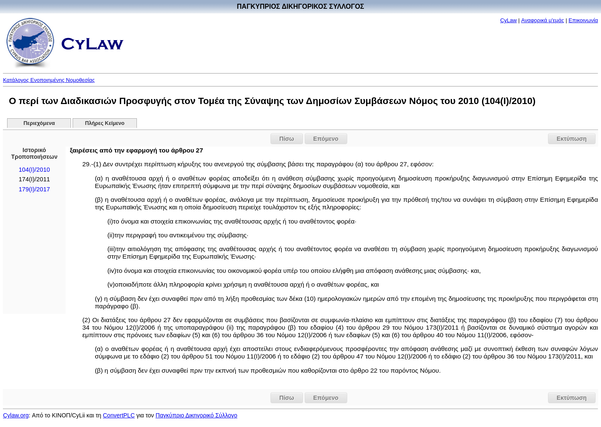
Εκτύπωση (572, 138)
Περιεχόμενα (39, 123)
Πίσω (286, 138)
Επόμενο (325, 138)
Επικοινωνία (583, 20)
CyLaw (508, 20)
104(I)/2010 (34, 169)
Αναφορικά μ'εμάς (542, 20)
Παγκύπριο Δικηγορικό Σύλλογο (196, 415)
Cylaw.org (15, 415)
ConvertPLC (119, 415)
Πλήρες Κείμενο (105, 123)
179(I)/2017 (34, 189)
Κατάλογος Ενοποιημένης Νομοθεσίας (49, 80)
